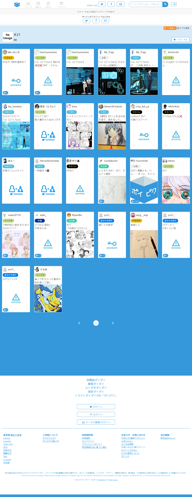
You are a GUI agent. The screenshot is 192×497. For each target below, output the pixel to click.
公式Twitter (127, 441)
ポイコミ (125, 456)
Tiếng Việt (8, 444)
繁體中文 (7, 453)
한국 (5, 447)
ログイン (96, 406)
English (6, 438)
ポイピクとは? (49, 438)
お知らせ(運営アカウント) (133, 438)
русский (7, 459)
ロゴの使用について (130, 453)
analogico (102, 479)
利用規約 (86, 438)
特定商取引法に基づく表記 (94, 447)
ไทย (5, 456)
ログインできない (129, 450)
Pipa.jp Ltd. (113, 479)
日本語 (6, 462)
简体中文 (7, 450)
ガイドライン (88, 441)
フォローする (180, 39)
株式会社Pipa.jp (168, 438)
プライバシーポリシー (92, 444)
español (7, 441)
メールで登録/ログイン (96, 422)
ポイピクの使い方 (51, 441)
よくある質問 (127, 444)
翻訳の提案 (16, 434)
